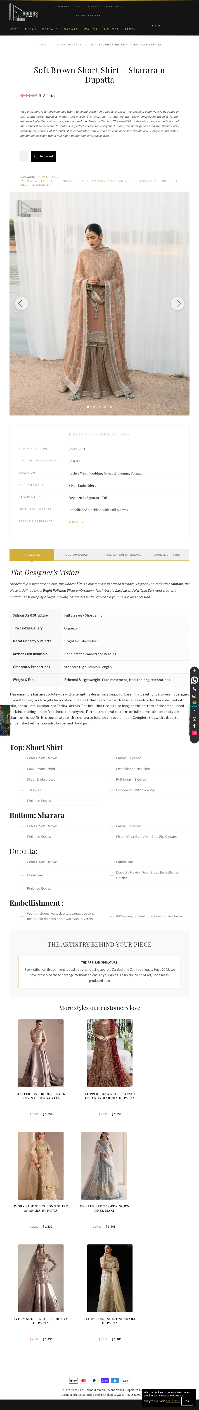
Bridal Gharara (67, 1331)
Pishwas (94, 6)
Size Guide (17, 1378)
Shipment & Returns (23, 1348)
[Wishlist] (194, 711)
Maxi (78, 6)
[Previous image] (22, 303)
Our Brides (64, 1316)
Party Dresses (68, 44)
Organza (108, 181)
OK (187, 1401)
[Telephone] (194, 688)
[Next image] (177, 303)
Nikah (30, 29)
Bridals (50, 29)
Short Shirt (167, 181)
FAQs (13, 1363)
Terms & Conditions (23, 1356)
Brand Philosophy (21, 1326)
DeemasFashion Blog (165, 1341)
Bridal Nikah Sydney (164, 1326)
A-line (61, 1353)
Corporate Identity (22, 1319)
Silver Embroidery (35, 184)
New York (110, 1333)
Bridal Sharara (67, 1324)
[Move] (194, 670)
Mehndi (111, 29)
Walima (91, 29)
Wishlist (14, 1385)
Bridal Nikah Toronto (164, 1319)
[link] (194, 680)
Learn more (173, 1401)
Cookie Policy (19, 1341)
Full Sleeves (89, 181)
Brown (34, 181)
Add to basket (43, 156)
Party (130, 29)
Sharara (149, 181)
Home (14, 29)
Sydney (108, 1319)
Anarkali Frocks (88, 15)
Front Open (65, 1338)
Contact (14, 1370)
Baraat (71, 29)
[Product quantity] (24, 156)
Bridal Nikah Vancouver (166, 1333)
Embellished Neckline (59, 181)
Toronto (108, 1311)
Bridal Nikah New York (166, 1311)
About (13, 1311)
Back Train (114, 6)
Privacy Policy (19, 1333)
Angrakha (62, 6)
